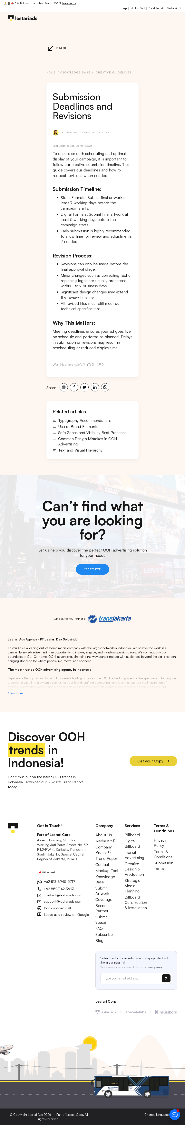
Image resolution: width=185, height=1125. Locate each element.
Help (124, 8)
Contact (102, 864)
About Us (103, 835)
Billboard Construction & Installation (136, 903)
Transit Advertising (134, 855)
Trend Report (156, 8)
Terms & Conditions (163, 854)
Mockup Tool (138, 8)
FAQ (99, 928)
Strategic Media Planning (132, 886)
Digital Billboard (132, 844)
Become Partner (102, 908)
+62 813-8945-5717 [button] (59, 882)
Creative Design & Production (134, 869)
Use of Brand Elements (75, 426)
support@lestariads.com (62, 902)
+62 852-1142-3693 (58, 889)
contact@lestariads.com (62, 895)
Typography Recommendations (82, 420)
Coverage (103, 899)
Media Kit (174, 8)
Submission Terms (163, 866)
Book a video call (57, 908)
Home (51, 72)
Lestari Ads (35, 1115)
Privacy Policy (160, 843)
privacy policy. (155, 967)
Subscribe (104, 934)
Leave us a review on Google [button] (66, 915)
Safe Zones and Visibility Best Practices (89, 432)
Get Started (92, 569)
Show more (15, 693)
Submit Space (101, 920)
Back (56, 48)
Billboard (132, 835)
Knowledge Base (75, 72)
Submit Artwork (102, 891)
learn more (69, 3)
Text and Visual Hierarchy (77, 450)
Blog (99, 940)
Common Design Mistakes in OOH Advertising (85, 441)
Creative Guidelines (113, 72)
